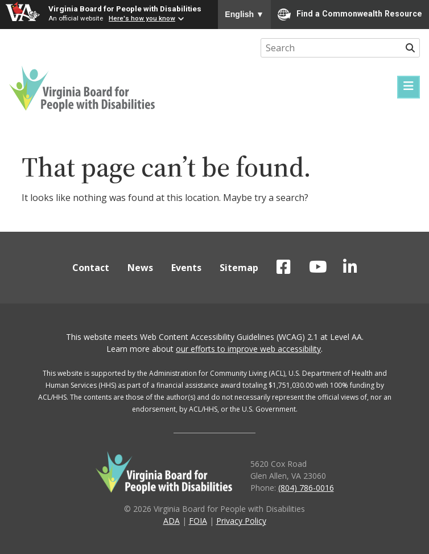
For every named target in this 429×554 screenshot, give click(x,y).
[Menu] (408, 87)
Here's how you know (142, 18)
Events (186, 267)
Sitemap (239, 267)
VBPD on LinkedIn (350, 267)
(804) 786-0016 (306, 487)
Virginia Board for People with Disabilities (124, 8)
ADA (171, 520)
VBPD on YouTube (318, 267)
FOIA (198, 520)
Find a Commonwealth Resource (350, 14)
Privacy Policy (241, 520)
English (244, 14)
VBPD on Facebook (283, 267)
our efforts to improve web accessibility (248, 348)
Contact (90, 267)
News (140, 267)
